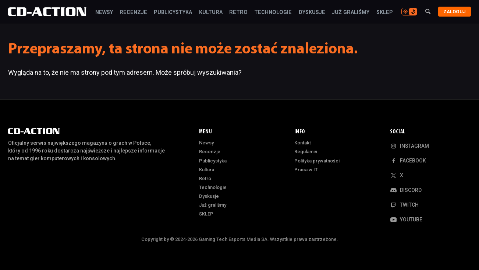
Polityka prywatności (317, 161)
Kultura (210, 12)
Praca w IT (306, 169)
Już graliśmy (350, 12)
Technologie (273, 12)
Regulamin (305, 151)
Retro (238, 12)
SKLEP (384, 12)
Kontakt (302, 142)
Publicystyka (173, 12)
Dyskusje (312, 12)
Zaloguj (454, 11)
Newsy (104, 12)
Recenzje (133, 12)
